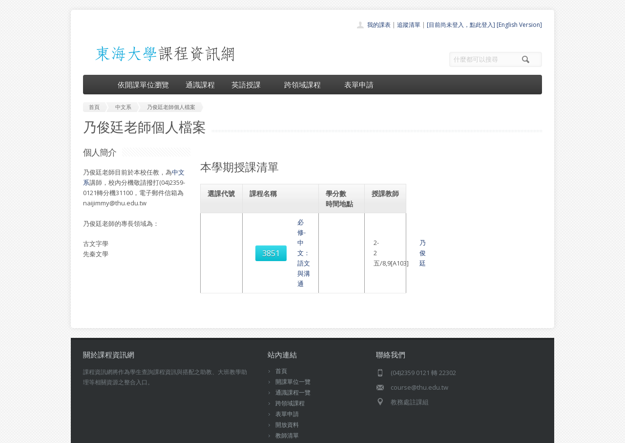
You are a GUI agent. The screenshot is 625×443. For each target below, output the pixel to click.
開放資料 (287, 395)
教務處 (247, 433)
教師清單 (287, 405)
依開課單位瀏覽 (143, 84)
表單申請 (359, 84)
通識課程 (200, 84)
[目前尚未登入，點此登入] (461, 25)
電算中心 (216, 433)
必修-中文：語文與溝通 (285, 227)
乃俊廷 (391, 227)
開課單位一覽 (293, 352)
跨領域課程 (306, 84)
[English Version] (519, 25)
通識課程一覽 (293, 362)
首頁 (281, 341)
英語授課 (249, 84)
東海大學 (91, 433)
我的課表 (379, 25)
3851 (223, 227)
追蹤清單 (408, 25)
